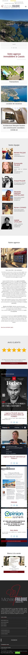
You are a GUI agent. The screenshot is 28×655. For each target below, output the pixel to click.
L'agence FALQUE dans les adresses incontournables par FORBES (14, 414)
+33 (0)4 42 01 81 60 (19, 3)
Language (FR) (5, 0)
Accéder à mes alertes (9, 3)
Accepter (17, 652)
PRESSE (14, 501)
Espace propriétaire (18, 2)
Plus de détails (24, 652)
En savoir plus (14, 363)
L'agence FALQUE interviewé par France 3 (14, 456)
